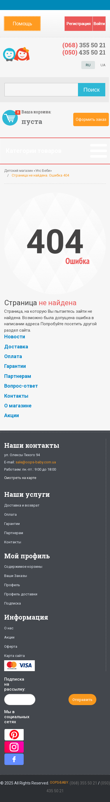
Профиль (12, 585)
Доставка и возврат (22, 505)
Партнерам (17, 376)
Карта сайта (14, 656)
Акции (11, 415)
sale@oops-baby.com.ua (36, 462)
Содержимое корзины (23, 566)
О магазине (17, 406)
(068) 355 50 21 (83, 783)
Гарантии (15, 366)
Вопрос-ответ (21, 386)
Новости (14, 336)
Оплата (13, 356)
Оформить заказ (91, 119)
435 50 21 (84, 52)
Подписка (12, 603)
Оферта (10, 646)
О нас (8, 628)
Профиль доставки (20, 594)
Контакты (16, 396)
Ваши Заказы (15, 576)
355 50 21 (84, 45)
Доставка (16, 346)
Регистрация (79, 23)
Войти (99, 23)
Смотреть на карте (20, 478)
